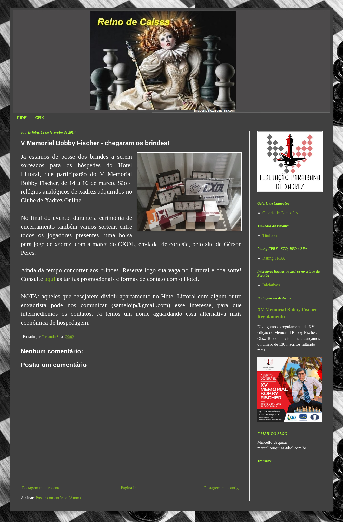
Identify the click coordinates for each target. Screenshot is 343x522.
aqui (50, 278)
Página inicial (132, 488)
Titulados (270, 235)
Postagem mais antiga (222, 488)
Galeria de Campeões (280, 213)
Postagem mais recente (41, 488)
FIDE (22, 117)
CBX (39, 117)
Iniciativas (271, 285)
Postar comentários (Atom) (58, 497)
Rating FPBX (273, 258)
